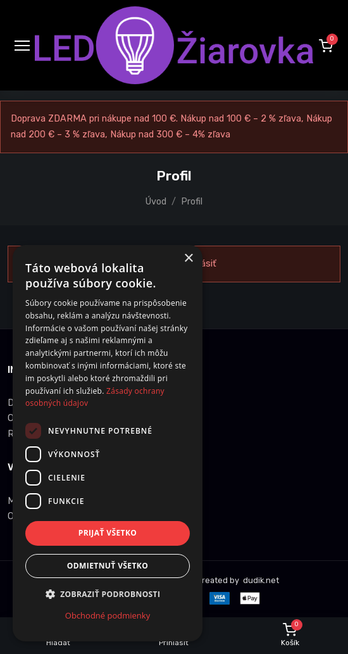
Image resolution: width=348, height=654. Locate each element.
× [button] (188, 258)
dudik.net (260, 580)
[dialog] (107, 443)
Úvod (156, 201)
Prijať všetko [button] (107, 532)
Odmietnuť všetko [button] (107, 565)
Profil (191, 201)
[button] (326, 45)
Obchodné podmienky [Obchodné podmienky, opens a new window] (107, 615)
